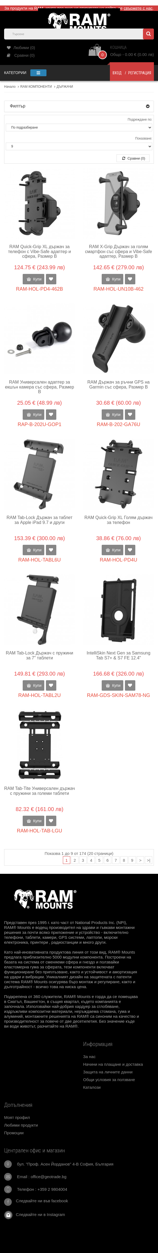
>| (148, 860)
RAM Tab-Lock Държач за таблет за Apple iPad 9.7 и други (39, 520)
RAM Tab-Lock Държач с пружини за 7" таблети (39, 655)
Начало (10, 87)
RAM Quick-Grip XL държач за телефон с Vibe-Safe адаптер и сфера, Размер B (39, 251)
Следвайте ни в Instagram (39, 1214)
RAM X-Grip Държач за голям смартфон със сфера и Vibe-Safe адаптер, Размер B (118, 251)
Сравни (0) (133, 158)
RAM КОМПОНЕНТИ (36, 87)
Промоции (14, 1132)
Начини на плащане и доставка (113, 1064)
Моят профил (17, 1117)
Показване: (143, 138)
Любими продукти (21, 1125)
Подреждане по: (140, 119)
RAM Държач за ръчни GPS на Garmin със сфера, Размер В (118, 384)
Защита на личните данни (108, 1072)
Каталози (92, 1087)
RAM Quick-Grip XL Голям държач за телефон (118, 520)
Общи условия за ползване (109, 1079)
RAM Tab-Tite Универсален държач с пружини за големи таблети (39, 791)
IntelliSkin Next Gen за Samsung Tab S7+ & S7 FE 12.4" (118, 655)
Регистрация (139, 73)
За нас (89, 1056)
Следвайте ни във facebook (42, 1200)
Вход (117, 73)
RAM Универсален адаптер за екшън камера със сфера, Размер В (39, 387)
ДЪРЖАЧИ (65, 87)
